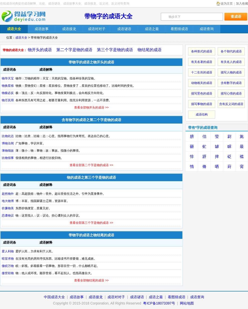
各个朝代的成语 (231, 51)
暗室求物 (8, 258)
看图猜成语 (176, 297)
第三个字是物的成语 (115, 50)
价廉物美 (8, 208)
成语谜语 (137, 297)
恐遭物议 (8, 215)
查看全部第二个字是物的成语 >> (91, 165)
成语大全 (21, 37)
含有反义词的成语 (231, 104)
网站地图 (187, 303)
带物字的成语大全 (108, 16)
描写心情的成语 (231, 93)
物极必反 (8, 93)
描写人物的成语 (231, 72)
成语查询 (197, 297)
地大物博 (8, 201)
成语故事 (77, 297)
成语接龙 (96, 297)
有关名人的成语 (231, 62)
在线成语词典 (26, 16)
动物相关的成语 (201, 83)
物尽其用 (8, 100)
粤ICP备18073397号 (159, 303)
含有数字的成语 (231, 83)
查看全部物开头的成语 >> (91, 107)
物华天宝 (8, 78)
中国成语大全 (54, 297)
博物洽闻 (8, 143)
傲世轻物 (8, 273)
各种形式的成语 (201, 51)
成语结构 (202, 114)
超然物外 (8, 193)
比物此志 (8, 136)
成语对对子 (116, 297)
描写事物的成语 (201, 104)
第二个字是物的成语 (74, 50)
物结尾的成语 (150, 50)
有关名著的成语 (201, 62)
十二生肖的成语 (201, 72)
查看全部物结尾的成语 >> (91, 280)
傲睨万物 (8, 266)
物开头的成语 (40, 50)
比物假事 (8, 158)
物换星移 (8, 85)
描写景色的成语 (201, 93)
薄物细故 (8, 150)
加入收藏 (242, 3)
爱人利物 (8, 251)
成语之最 (156, 297)
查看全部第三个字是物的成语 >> (91, 223)
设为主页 (227, 3)
